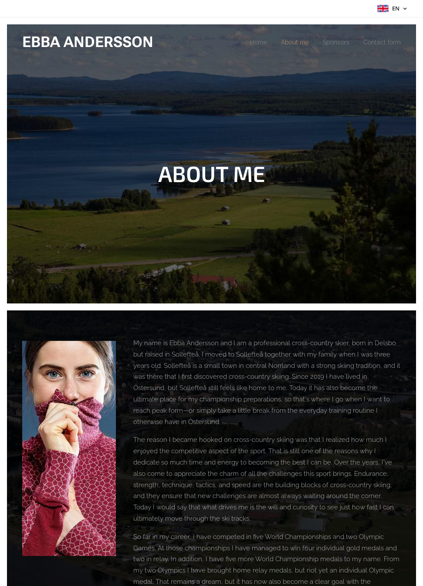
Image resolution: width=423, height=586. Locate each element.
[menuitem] (249, 42)
